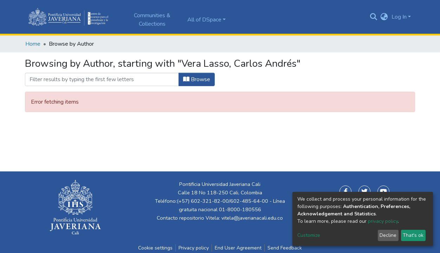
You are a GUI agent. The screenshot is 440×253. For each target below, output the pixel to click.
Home (32, 44)
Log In (399, 17)
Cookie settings (155, 248)
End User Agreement (238, 248)
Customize (308, 235)
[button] (384, 17)
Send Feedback (284, 248)
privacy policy (383, 221)
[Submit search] (373, 16)
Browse (196, 79)
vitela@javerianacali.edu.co (252, 217)
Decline (388, 235)
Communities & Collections (152, 20)
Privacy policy (194, 248)
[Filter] (102, 79)
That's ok (413, 235)
